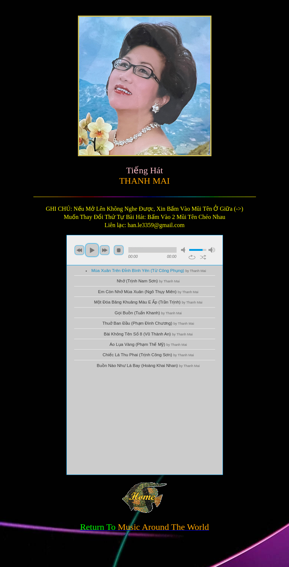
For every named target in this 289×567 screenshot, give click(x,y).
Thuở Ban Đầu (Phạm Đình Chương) (148, 323)
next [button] (104, 250)
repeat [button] (192, 257)
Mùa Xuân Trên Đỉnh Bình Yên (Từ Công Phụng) (148, 270)
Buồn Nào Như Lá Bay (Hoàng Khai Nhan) (148, 365)
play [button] (92, 250)
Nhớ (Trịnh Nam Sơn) (148, 281)
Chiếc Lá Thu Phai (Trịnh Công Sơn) (148, 355)
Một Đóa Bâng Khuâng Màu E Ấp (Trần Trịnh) (148, 302)
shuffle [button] (203, 257)
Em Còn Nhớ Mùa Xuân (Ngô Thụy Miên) (148, 291)
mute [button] (184, 250)
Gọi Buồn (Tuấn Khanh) (148, 313)
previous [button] (79, 250)
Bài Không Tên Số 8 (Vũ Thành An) (148, 334)
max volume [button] (211, 250)
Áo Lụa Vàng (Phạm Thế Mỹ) (148, 344)
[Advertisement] (145, 423)
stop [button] (119, 250)
